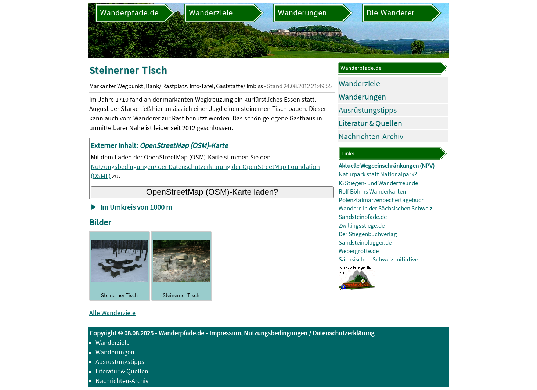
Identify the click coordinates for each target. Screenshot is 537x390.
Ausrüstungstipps (368, 110)
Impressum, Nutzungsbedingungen (258, 333)
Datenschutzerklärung (343, 333)
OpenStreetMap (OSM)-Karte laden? (212, 191)
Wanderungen (362, 96)
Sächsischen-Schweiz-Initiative (378, 259)
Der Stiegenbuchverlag (368, 234)
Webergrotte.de (359, 251)
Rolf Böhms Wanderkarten (372, 191)
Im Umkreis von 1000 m (136, 207)
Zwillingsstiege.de (362, 226)
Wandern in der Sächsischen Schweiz (385, 208)
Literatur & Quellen (370, 123)
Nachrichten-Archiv (371, 136)
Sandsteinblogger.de (365, 242)
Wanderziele (359, 83)
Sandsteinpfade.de (363, 217)
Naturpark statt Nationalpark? (378, 174)
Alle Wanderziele (112, 312)
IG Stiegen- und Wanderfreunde (378, 183)
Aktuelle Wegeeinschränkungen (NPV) (387, 166)
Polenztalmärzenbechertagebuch (382, 200)
